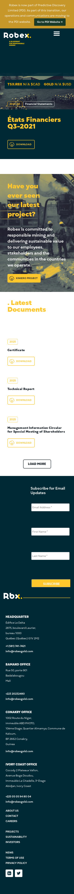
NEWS (9, 852)
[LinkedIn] (9, 873)
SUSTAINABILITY (16, 837)
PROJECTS (12, 831)
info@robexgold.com (19, 651)
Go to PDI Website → (50, 22)
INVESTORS (13, 842)
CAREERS (11, 821)
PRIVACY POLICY (16, 863)
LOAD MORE (37, 464)
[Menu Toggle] (56, 33)
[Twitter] (18, 873)
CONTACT (12, 816)
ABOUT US (12, 811)
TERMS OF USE (15, 858)
